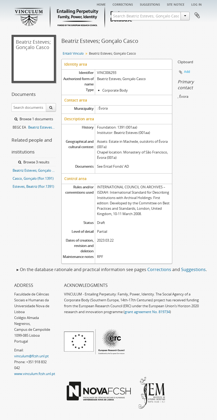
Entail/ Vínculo (73, 53)
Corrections (123, 4)
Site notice (175, 4)
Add (187, 71)
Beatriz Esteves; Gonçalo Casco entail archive (42, 127)
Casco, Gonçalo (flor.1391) (33, 178)
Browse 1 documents (33, 119)
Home (101, 4)
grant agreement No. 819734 (147, 311)
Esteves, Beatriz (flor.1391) (33, 186)
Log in (196, 4)
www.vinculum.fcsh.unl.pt (34, 373)
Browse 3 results (33, 162)
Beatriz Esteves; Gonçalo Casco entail (34, 170)
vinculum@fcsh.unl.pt (31, 356)
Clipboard (197, 15)
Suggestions (150, 4)
